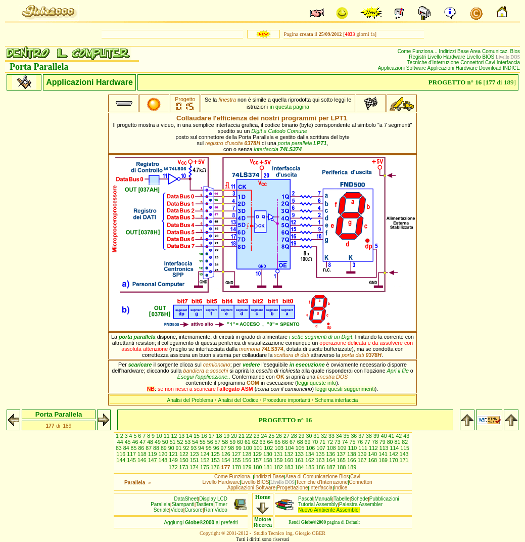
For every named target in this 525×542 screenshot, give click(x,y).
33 (332, 436)
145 (132, 460)
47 (143, 442)
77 (368, 442)
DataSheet (186, 499)
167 (363, 460)
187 (331, 467)
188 (342, 467)
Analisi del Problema (190, 400)
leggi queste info (317, 383)
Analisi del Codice (238, 400)
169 (383, 460)
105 (301, 448)
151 (195, 460)
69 (308, 442)
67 (293, 442)
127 (237, 454)
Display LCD (213, 499)
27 (287, 436)
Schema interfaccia (336, 400)
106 (311, 448)
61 (248, 442)
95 (209, 448)
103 (279, 448)
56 (211, 442)
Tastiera (204, 504)
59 (233, 442)
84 (127, 448)
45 (128, 442)
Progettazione (292, 487)
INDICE (511, 68)
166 (352, 460)
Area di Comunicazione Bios (317, 476)
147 (153, 460)
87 (149, 448)
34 (340, 436)
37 (362, 436)
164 (331, 460)
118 (142, 454)
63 (263, 442)
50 (166, 442)
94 (202, 448)
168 (373, 460)
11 (167, 436)
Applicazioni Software (402, 68)
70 (315, 442)
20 (234, 436)
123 (195, 454)
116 (121, 454)
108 (332, 448)
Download (491, 68)
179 (248, 467)
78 (375, 442)
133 (300, 454)
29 (302, 436)
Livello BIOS (481, 57)
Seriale (161, 510)
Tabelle (341, 499)
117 (132, 454)
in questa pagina (289, 107)
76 (360, 442)
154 (226, 460)
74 (346, 442)
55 (203, 442)
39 (377, 436)
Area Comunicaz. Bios (495, 51)
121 (174, 454)
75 (353, 442)
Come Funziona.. (233, 476)
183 (289, 467)
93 (194, 448)
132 (289, 454)
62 (256, 442)
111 (363, 448)
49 (158, 442)
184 (300, 467)
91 (179, 448)
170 (394, 460)
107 (321, 448)
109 (343, 448)
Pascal (305, 499)
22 (250, 436)
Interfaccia (508, 62)
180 (258, 467)
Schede (359, 499)
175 (205, 467)
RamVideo (215, 510)
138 (352, 454)
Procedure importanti (286, 400)
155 (237, 460)
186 (321, 467)
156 (247, 460)
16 (205, 436)
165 (342, 460)
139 (363, 454)
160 (289, 460)
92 (186, 448)
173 (184, 467)
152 (205, 460)
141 (383, 454)
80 (391, 442)
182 (279, 467)
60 (241, 442)
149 (174, 460)
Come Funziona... (418, 51)
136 (331, 454)
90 (172, 448)
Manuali (323, 499)
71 (323, 442)
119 (153, 454)
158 (268, 460)
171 (404, 460)
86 (142, 448)
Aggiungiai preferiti (200, 522)
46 (135, 442)
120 (163, 454)
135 (321, 454)
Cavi (491, 62)
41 (392, 436)
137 (342, 454)
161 (300, 460)
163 (321, 460)
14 (190, 436)
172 (174, 467)
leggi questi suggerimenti (345, 389)
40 (385, 436)
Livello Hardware (446, 57)
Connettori (472, 62)
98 (231, 448)
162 (310, 460)
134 (310, 454)
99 (239, 448)
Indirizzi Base (454, 51)
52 (180, 442)
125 (216, 454)
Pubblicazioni (384, 499)
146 (142, 460)
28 (295, 436)
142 (394, 454)
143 (404, 454)
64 (270, 442)
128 (247, 454)
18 (220, 436)
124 (205, 454)
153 (216, 460)
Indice (341, 487)
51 (173, 442)
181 (268, 467)
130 (268, 454)
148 (163, 460)
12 (175, 436)
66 (286, 442)
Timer (221, 504)
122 (184, 454)
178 (237, 467)
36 (354, 436)
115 (404, 448)
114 (395, 448)
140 (373, 454)
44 (121, 442)
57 (218, 442)
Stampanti (183, 504)
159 (279, 460)
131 (279, 454)
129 (258, 454)
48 (151, 442)
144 (121, 460)
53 (188, 442)
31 (317, 436)
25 (272, 436)
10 (160, 436)
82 (405, 442)
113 (384, 448)
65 (278, 442)
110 (353, 448)
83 (119, 448)
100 (248, 448)
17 (212, 436)
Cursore (193, 510)
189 (351, 467)
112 (374, 448)
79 (383, 442)
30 (309, 436)
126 (226, 454)
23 (257, 436)
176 (216, 467)
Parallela (160, 504)
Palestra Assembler (361, 504)
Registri (418, 57)
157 (258, 460)
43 (406, 436)
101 (259, 448)
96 (217, 448)
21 (242, 436)
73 (338, 442)
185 (310, 467)
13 (182, 436)
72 (331, 442)
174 (194, 467)
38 (369, 436)
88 (157, 448)
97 (224, 448)
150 (184, 460)
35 (347, 436)
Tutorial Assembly (318, 504)
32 (324, 436)
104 (290, 448)
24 (265, 436)
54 (196, 442)
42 (399, 436)
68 (301, 442)
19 (227, 436)
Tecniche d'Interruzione (433, 62)
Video (176, 510)
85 (134, 448)
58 (225, 442)
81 (398, 442)
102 (269, 448)
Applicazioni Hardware (453, 68)
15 (197, 436)
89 (164, 448)
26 (279, 436)
